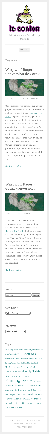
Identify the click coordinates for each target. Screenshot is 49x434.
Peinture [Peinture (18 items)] (26, 381)
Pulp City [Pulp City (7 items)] (26, 385)
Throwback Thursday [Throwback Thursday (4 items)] (15, 399)
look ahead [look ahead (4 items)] (36, 367)
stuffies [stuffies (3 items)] (23, 394)
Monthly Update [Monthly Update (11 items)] (31, 371)
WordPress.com (24, 427)
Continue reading (15, 166)
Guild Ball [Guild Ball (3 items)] (34, 363)
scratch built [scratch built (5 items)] (26, 390)
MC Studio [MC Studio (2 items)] (18, 372)
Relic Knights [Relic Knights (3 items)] (36, 386)
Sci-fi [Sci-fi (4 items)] (17, 390)
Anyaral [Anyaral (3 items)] (32, 350)
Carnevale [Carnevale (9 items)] (30, 353)
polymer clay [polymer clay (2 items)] (37, 381)
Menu (24, 49)
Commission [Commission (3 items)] (9, 358)
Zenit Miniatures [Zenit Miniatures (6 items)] (13, 407)
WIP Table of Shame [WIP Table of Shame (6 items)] (19, 403)
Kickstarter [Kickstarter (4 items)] (26, 367)
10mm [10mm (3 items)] (16, 350)
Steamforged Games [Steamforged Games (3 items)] (12, 394)
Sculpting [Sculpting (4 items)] (37, 390)
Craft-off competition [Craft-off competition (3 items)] (29, 358)
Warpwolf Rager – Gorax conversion (20, 186)
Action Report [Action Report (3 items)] (24, 350)
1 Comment (26, 213)
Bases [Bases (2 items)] (7, 354)
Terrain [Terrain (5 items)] (38, 394)
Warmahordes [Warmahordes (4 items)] (37, 399)
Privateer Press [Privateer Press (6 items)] (13, 385)
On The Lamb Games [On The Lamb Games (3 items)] (22, 376)
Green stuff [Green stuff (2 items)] (20, 363)
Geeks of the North (14, 231)
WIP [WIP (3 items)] (6, 403)
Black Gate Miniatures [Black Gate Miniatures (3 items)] (17, 354)
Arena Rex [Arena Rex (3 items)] (39, 350)
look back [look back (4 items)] (9, 371)
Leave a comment (30, 99)
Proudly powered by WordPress (24, 420)
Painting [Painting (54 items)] (12, 380)
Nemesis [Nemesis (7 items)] (10, 376)
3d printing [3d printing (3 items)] (9, 350)
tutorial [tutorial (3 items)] (27, 399)
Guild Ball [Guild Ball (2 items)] (27, 363)
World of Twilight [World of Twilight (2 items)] (35, 403)
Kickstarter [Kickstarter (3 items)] (17, 367)
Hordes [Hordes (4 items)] (8, 367)
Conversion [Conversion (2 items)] (18, 358)
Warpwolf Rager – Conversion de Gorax (22, 71)
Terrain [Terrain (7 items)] (30, 394)
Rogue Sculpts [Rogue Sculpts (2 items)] (9, 390)
